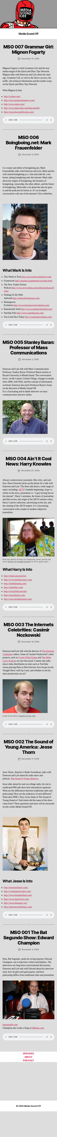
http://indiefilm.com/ (13, 587)
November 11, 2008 (30, 759)
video (12, 660)
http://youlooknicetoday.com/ (38, 316)
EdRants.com (38, 1028)
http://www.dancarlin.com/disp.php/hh (22, 108)
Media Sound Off (28, 33)
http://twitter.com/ (12, 96)
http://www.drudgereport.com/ (18, 599)
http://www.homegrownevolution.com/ (32, 305)
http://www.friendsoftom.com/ (18, 895)
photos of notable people (19, 561)
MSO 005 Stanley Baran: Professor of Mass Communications (28, 347)
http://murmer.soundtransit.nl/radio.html (33, 280)
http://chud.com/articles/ (15, 575)
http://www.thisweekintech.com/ (36, 276)
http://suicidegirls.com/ (14, 595)
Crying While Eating (27, 657)
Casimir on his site (27, 716)
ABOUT (28, 1057)
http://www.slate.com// (14, 104)
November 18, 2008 (30, 641)
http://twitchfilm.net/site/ (15, 591)
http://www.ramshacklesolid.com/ (36, 309)
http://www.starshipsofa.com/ (30, 313)
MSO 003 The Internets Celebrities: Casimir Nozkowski (29, 630)
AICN (21, 489)
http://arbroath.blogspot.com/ (26, 298)
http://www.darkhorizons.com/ (18, 579)
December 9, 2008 (30, 154)
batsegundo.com (10, 1024)
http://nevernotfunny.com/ (16, 887)
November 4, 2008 (30, 949)
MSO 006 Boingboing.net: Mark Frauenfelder (28, 143)
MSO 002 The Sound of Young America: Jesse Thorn (28, 747)
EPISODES (28, 1053)
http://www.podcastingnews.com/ (19, 100)
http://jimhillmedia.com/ (15, 583)
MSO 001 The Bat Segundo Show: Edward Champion (28, 938)
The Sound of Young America (24, 778)
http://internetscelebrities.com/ (18, 906)
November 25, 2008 (30, 470)
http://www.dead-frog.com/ (16, 899)
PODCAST (28, 1060)
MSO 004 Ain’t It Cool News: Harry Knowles (28, 461)
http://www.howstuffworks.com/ (19, 112)
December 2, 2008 (30, 359)
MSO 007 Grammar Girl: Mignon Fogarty (28, 49)
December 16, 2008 (30, 58)
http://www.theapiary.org (15, 903)
